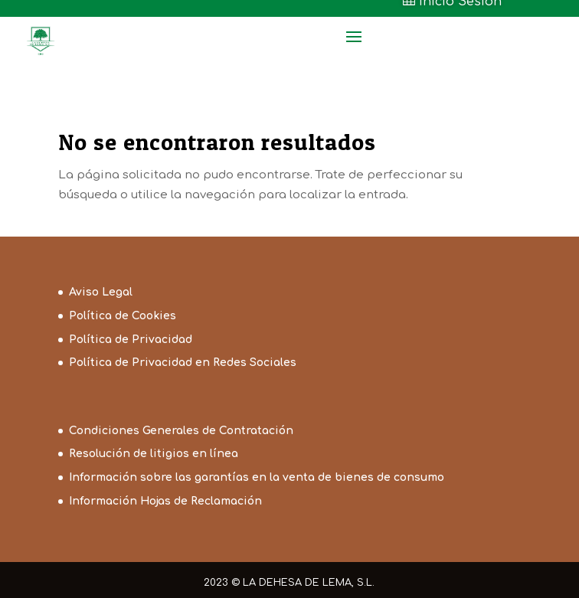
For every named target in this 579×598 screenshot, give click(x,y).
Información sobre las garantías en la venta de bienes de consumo (256, 477)
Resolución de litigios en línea (153, 453)
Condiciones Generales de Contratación (181, 430)
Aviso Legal (100, 292)
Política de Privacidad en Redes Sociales (182, 362)
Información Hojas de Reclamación (165, 501)
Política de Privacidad (130, 339)
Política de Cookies (122, 316)
